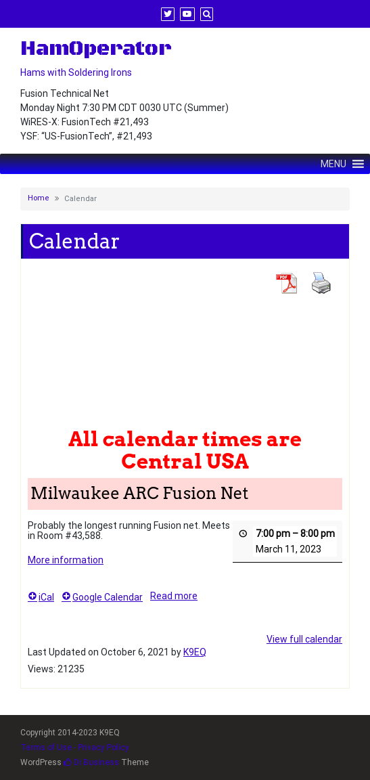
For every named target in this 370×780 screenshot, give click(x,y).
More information (65, 560)
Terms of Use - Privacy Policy (74, 747)
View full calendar (304, 639)
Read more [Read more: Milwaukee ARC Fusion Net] (174, 595)
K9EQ (194, 652)
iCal (41, 597)
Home (38, 198)
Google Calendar (102, 597)
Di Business (91, 762)
